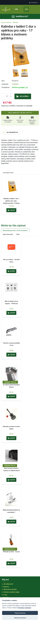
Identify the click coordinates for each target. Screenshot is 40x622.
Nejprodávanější (8, 234)
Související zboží (8, 173)
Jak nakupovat (8, 584)
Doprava (6, 587)
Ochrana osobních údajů (11, 592)
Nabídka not (20, 16)
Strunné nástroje (6, 22)
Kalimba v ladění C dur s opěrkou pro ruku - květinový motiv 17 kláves (11, 201)
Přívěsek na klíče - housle (11, 552)
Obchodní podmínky (10, 589)
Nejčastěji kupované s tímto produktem (15, 230)
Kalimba (15, 22)
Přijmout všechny (20, 613)
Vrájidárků (15, 84)
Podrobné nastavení (24, 608)
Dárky (18, 234)
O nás (5, 595)
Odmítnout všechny (20, 618)
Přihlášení (34, 2)
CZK (18, 9)
